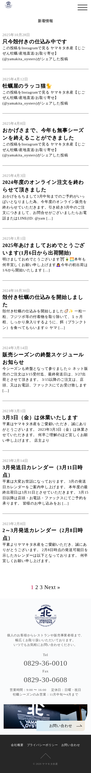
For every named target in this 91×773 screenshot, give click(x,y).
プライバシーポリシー (42, 745)
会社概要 (17, 745)
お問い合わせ (70, 745)
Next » (52, 587)
